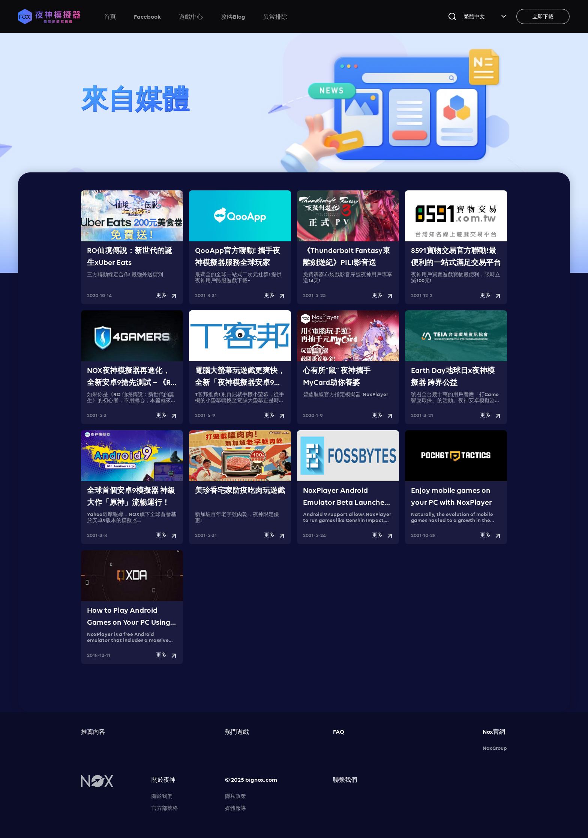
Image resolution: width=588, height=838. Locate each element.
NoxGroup (495, 748)
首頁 (110, 16)
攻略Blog (233, 16)
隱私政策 (235, 796)
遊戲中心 (191, 16)
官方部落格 (165, 808)
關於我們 (162, 796)
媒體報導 (235, 808)
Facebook (147, 16)
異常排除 (275, 16)
